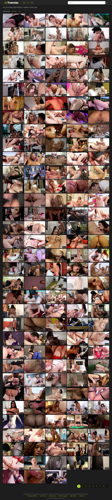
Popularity (14, 11)
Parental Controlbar (32, 496)
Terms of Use (43, 496)
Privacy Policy (52, 496)
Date (20, 11)
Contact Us (82, 496)
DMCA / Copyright (63, 496)
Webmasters (73, 496)
